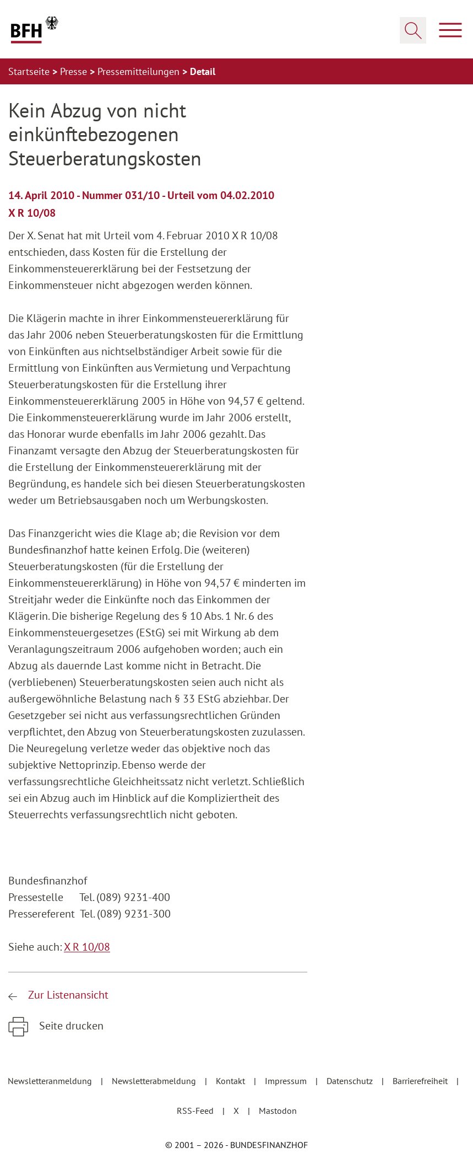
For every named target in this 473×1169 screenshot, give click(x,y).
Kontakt (231, 1080)
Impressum (287, 1080)
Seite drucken (70, 1025)
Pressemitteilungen (139, 71)
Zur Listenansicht (66, 995)
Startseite (30, 71)
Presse (75, 71)
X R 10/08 (87, 947)
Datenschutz (351, 1080)
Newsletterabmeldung (155, 1080)
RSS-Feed (196, 1110)
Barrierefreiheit (421, 1080)
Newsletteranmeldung (51, 1080)
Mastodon (278, 1110)
